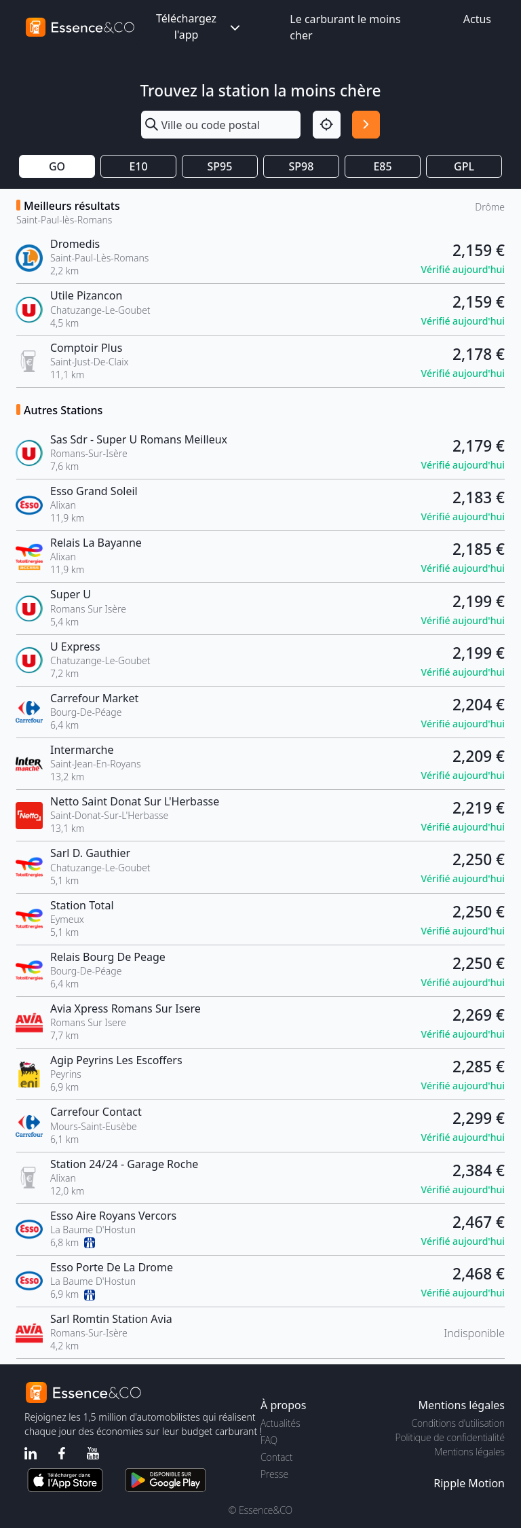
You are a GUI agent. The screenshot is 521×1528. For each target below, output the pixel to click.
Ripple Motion (469, 1483)
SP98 (301, 166)
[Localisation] (327, 125)
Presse (274, 1474)
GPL (464, 166)
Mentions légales (470, 1451)
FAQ (268, 1440)
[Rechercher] (366, 125)
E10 (138, 166)
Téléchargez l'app (199, 26)
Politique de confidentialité (450, 1437)
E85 (382, 166)
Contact (276, 1457)
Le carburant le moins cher (345, 27)
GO (57, 166)
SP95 (220, 166)
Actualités (280, 1423)
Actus (477, 19)
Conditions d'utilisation (458, 1423)
